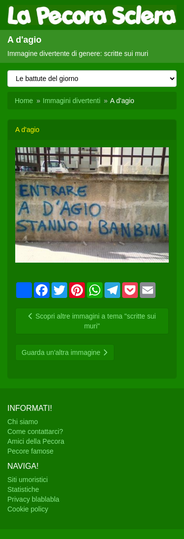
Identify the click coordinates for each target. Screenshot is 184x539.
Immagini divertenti (72, 101)
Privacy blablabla (33, 499)
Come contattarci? (35, 431)
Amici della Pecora (35, 441)
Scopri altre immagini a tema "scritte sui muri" (92, 321)
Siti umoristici (27, 480)
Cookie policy (27, 509)
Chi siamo (22, 422)
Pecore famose (30, 451)
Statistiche (23, 489)
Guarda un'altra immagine (65, 352)
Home (24, 101)
